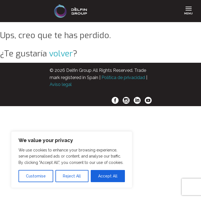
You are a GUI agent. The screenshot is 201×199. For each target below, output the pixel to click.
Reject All (72, 176)
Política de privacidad (123, 77)
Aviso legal (61, 84)
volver (61, 53)
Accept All (107, 176)
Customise (36, 176)
